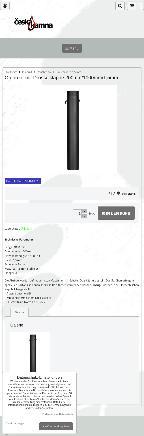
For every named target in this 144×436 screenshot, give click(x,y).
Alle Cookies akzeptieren (56, 426)
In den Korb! (116, 213)
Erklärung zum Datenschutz (57, 414)
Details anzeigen (15, 423)
